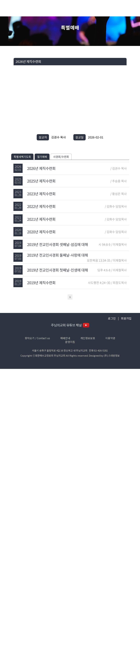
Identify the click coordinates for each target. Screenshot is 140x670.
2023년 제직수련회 (41, 193)
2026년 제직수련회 (41, 168)
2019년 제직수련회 (41, 282)
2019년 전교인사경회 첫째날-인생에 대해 (57, 270)
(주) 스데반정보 (112, 355)
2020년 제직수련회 (41, 231)
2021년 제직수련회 (41, 219)
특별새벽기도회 (22, 157)
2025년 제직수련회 (41, 181)
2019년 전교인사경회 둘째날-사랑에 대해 (57, 255)
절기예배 (42, 157)
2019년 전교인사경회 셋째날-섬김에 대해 (57, 244)
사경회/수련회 (61, 157)
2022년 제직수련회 (41, 206)
